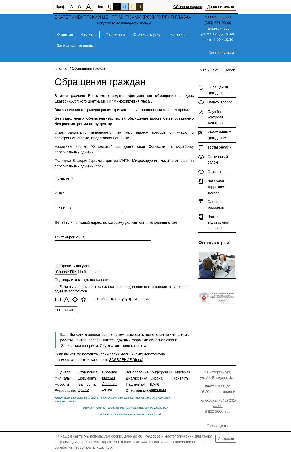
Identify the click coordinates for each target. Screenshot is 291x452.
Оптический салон (213, 159)
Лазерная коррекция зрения (211, 186)
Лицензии (181, 372)
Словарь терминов (211, 204)
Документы (87, 378)
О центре (65, 34)
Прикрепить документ (73, 266)
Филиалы (89, 34)
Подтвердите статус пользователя (84, 280)
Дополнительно (220, 7)
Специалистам (221, 53)
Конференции (162, 372)
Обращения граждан (213, 90)
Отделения (87, 372)
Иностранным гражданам (214, 135)
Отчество (63, 208)
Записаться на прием (75, 45)
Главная (62, 68)
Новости (62, 384)
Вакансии (158, 390)
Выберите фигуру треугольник (123, 299)
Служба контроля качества (210, 117)
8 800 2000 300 (217, 411)
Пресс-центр (218, 425)
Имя (59, 193)
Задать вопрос (215, 102)
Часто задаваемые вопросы (213, 222)
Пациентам (115, 34)
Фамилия (64, 178)
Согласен (226, 439)
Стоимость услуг (147, 34)
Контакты (178, 34)
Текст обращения (69, 237)
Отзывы (209, 172)
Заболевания (137, 372)
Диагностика (136, 378)
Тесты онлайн (214, 147)
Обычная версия (187, 7)
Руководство (65, 390)
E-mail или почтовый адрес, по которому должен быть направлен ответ (117, 222)
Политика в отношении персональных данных (126, 414)
